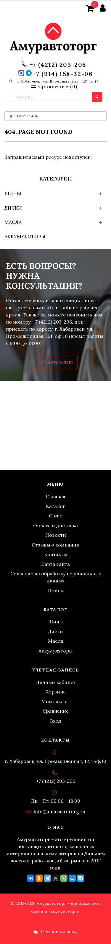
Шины (12, 194)
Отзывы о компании (56, 545)
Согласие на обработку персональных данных (55, 577)
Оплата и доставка (55, 525)
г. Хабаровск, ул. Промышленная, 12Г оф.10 (58, 81)
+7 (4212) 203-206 (58, 64)
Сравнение (56, 711)
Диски (13, 208)
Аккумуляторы (25, 236)
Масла (13, 222)
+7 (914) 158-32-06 (63, 74)
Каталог (55, 506)
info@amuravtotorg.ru (59, 812)
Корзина (55, 692)
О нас (55, 516)
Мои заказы (55, 701)
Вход (55, 721)
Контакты (55, 554)
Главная (55, 496)
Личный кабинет (55, 682)
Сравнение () (54, 86)
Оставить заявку (56, 362)
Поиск (55, 590)
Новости (55, 535)
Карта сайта (55, 564)
